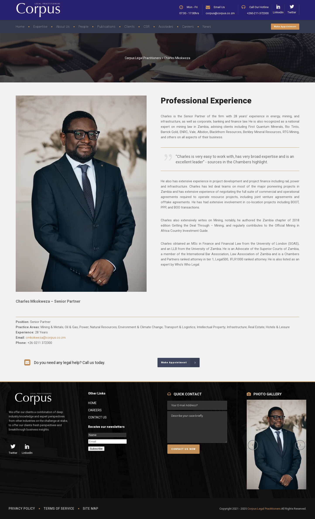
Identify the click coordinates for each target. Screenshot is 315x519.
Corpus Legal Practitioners (143, 58)
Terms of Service (59, 508)
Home (92, 403)
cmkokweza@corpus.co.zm (46, 338)
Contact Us (97, 417)
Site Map (90, 508)
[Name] (107, 435)
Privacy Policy (22, 508)
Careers (95, 410)
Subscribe (96, 448)
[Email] (107, 441)
